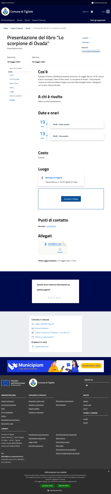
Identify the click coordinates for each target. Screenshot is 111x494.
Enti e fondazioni (7, 412)
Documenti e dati (7, 423)
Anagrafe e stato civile (36, 401)
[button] (55, 490)
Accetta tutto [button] (47, 486)
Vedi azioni (87, 42)
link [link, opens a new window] (75, 481)
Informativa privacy (63, 442)
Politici (3, 416)
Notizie (85, 401)
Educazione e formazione (64, 401)
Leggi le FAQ (33, 442)
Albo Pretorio (60, 438)
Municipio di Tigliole (54, 177)
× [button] (108, 471)
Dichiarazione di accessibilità (66, 449)
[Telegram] (89, 11)
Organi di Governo (7, 401)
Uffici (3, 408)
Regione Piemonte (7, 2)
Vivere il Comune (17, 28)
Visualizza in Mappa (71, 199)
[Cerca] (107, 11)
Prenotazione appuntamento (39, 434)
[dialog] (55, 481)
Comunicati (87, 405)
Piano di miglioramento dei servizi (68, 453)
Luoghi (85, 419)
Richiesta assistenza (36, 446)
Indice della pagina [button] (15, 68)
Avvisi (85, 408)
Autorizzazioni (61, 405)
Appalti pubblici (34, 408)
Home (6, 28)
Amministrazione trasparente (66, 434)
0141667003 (51, 226)
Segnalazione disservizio (37, 438)
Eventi (28, 28)
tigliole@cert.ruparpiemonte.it (12, 456)
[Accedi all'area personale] (99, 2)
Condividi (86, 38)
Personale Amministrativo (10, 420)
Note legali (59, 446)
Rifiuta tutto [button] (64, 486)
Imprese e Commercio (36, 405)
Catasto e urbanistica (36, 412)
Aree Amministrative (8, 405)
